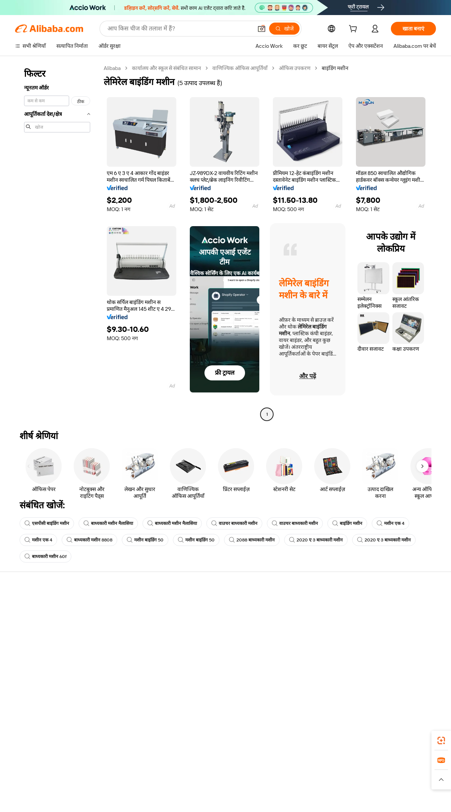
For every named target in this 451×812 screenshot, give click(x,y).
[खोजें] (284, 29)
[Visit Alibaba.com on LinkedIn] (375, 679)
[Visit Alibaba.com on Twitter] (386, 679)
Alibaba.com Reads (210, 649)
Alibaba (112, 68)
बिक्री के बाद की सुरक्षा (122, 649)
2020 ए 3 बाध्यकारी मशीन (316, 540)
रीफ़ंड (20, 649)
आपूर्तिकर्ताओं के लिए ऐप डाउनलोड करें (311, 663)
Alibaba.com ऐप (234, 738)
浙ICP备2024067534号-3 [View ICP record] (407, 797)
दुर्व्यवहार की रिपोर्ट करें (36, 663)
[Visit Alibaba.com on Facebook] (364, 679)
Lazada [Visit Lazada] (236, 772)
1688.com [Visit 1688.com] (138, 772)
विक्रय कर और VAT (207, 635)
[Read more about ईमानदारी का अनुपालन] (345, 783)
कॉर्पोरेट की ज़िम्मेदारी (381, 620)
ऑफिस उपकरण (294, 68)
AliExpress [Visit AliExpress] (108, 772)
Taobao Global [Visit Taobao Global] (266, 772)
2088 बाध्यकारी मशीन (252, 540)
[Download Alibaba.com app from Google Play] (410, 738)
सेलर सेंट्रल (284, 620)
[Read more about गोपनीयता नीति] (269, 783)
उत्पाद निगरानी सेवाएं (121, 663)
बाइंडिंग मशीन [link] (335, 68)
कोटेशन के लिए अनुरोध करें (214, 606)
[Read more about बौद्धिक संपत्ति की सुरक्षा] (225, 783)
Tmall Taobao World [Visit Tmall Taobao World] (178, 772)
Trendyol (316, 772)
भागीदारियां (285, 649)
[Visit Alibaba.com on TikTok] (420, 679)
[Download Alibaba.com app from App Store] (355, 738)
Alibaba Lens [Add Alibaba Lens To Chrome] (45, 738)
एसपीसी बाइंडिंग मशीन (46, 523)
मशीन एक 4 (390, 523)
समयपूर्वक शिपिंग (118, 635)
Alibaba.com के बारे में (384, 606)
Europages (344, 772)
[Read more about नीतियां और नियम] (100, 783)
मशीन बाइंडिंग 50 (145, 540)
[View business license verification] (290, 797)
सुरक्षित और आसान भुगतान (127, 606)
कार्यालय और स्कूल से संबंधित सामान (166, 68)
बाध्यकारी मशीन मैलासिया (108, 523)
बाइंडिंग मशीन (347, 523)
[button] (261, 28)
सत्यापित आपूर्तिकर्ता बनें (297, 635)
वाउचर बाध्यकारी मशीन (234, 523)
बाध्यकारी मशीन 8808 (89, 540)
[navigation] (57, 242)
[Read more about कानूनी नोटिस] (135, 783)
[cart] (354, 30)
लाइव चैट (24, 620)
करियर (367, 649)
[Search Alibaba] (179, 28)
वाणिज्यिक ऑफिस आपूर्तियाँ (240, 68)
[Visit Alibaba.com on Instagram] (398, 679)
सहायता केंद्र (26, 606)
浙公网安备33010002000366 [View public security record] (332, 797)
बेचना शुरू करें (288, 606)
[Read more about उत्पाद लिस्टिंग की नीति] (175, 783)
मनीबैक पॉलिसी (116, 620)
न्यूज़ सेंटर (369, 635)
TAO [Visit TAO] (294, 772)
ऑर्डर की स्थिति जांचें (34, 635)
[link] (441, 740)
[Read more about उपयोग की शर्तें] (303, 783)
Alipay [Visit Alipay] (214, 772)
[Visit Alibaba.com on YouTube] (409, 679)
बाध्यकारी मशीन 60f (45, 556)
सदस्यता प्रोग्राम (202, 620)
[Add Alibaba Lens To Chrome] (109, 738)
